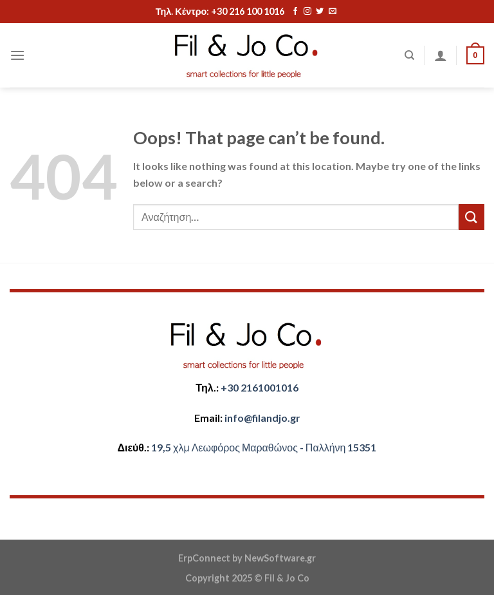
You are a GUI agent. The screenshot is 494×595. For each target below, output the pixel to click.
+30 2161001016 (259, 387)
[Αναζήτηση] (409, 55)
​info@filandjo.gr (262, 417)
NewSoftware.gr (280, 557)
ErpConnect (204, 557)
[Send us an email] (332, 11)
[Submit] (471, 216)
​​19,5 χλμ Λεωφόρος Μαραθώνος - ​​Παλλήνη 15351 (263, 447)
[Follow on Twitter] (320, 11)
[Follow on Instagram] (307, 11)
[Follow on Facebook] (295, 11)
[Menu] (17, 55)
